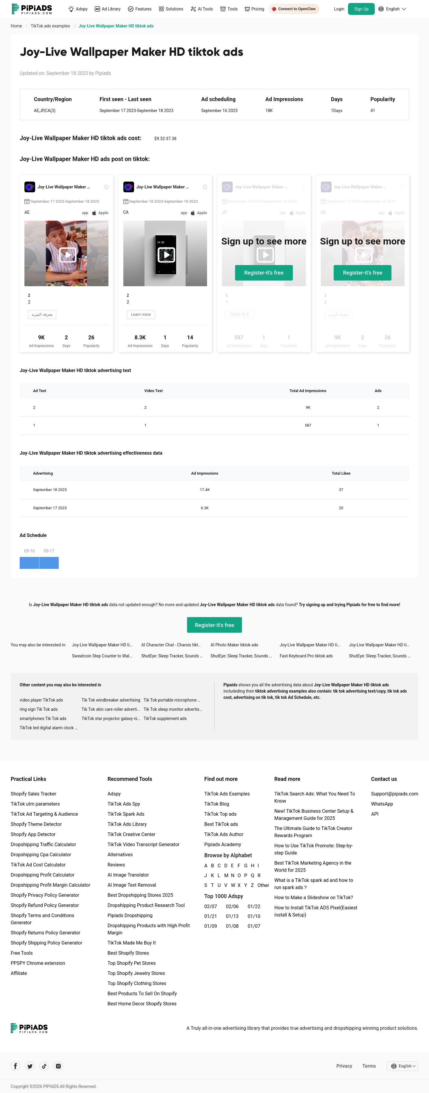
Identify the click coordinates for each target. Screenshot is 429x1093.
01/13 (232, 916)
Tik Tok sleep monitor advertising (174, 709)
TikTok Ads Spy (124, 804)
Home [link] (17, 26)
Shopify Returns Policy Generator (45, 933)
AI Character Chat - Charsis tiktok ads (175, 645)
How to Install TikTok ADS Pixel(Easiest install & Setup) (316, 911)
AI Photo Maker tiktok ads (234, 645)
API (375, 814)
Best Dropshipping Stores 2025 (140, 895)
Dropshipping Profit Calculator (42, 875)
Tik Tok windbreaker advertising (111, 700)
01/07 (254, 926)
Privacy (344, 1066)
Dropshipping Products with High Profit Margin (149, 929)
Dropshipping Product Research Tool (146, 905)
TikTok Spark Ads (126, 814)
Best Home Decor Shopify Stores (142, 1004)
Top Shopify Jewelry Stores (136, 973)
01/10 (254, 916)
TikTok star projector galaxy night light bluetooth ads (113, 718)
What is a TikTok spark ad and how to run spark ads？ (313, 883)
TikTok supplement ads (165, 718)
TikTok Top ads (220, 814)
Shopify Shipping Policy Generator (46, 943)
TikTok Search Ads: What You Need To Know (314, 797)
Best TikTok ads (221, 824)
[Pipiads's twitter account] (30, 1066)
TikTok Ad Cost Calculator (38, 865)
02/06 (232, 906)
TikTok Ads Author (223, 834)
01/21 (210, 916)
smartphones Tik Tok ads (43, 718)
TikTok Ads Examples (227, 794)
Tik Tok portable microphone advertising (175, 700)
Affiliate (19, 973)
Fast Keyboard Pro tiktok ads (306, 656)
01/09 (210, 926)
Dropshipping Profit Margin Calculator (50, 885)
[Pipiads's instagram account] (58, 1066)
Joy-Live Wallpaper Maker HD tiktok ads (106, 645)
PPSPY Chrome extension (38, 963)
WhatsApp (382, 804)
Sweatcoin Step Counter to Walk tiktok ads (106, 656)
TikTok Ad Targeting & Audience (44, 814)
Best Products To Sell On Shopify (142, 993)
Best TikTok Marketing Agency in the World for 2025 (312, 866)
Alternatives (120, 854)
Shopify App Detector (33, 834)
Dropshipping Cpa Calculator (41, 854)
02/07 (210, 906)
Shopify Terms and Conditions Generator (42, 919)
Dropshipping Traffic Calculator (43, 844)
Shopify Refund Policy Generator (45, 905)
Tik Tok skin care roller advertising (113, 709)
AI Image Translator (128, 875)
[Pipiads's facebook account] (15, 1066)
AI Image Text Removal (132, 885)
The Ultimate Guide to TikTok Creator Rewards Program (313, 832)
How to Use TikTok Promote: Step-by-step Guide (313, 849)
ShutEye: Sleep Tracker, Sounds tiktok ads (175, 656)
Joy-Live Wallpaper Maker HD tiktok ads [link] (116, 26)
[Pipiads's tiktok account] (44, 1066)
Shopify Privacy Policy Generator (45, 895)
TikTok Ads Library (127, 824)
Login (339, 9)
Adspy (114, 794)
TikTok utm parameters (35, 804)
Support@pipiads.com (394, 794)
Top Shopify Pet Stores (132, 963)
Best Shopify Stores (128, 953)
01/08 (232, 926)
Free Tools (22, 953)
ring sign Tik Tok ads (39, 709)
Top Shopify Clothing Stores (137, 983)
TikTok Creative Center (132, 834)
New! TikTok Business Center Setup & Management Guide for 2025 (314, 814)
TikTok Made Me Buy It (132, 943)
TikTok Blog (216, 804)
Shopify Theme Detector (36, 824)
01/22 (254, 906)
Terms (369, 1066)
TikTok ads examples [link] (51, 26)
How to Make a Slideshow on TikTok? (313, 897)
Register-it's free (264, 273)
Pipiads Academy (222, 844)
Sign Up (361, 9)
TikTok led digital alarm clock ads (50, 727)
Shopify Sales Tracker (33, 794)
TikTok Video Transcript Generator (144, 844)
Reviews (116, 865)
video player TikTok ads (41, 700)
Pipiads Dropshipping (130, 915)
